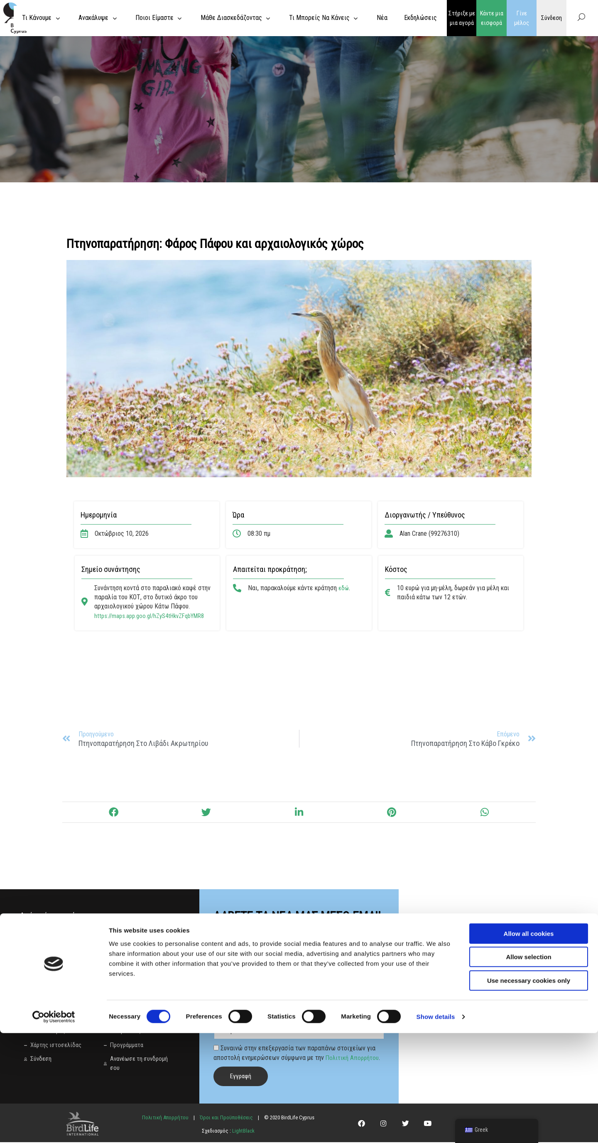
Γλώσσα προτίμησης (241, 1019)
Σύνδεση (551, 18)
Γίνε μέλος (521, 18)
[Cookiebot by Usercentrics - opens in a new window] (53, 1127)
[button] (113, 813)
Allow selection (528, 1067)
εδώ (344, 588)
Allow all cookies (529, 1043)
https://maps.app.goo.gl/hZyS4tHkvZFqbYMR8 (155, 616)
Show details (436, 1126)
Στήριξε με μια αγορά (461, 18)
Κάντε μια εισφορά (491, 18)
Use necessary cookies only (528, 1090)
